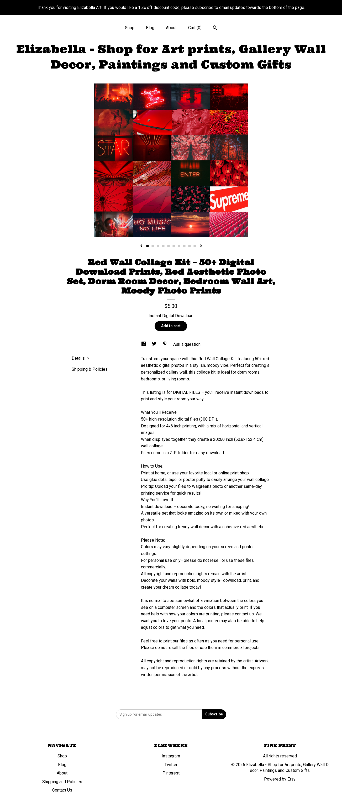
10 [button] (194, 246)
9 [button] (189, 246)
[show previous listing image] (141, 246)
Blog (150, 27)
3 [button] (158, 246)
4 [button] (163, 246)
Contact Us (62, 790)
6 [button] (173, 246)
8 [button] (184, 246)
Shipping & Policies (90, 369)
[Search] (215, 28)
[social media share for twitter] (154, 344)
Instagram (171, 755)
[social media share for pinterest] (165, 344)
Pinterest (171, 773)
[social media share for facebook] (144, 344)
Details (80, 358)
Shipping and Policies (62, 781)
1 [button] (147, 246)
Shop (129, 27)
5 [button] (168, 246)
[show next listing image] (201, 246)
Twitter (171, 764)
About (171, 27)
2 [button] (152, 246)
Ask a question (187, 344)
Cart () (195, 27)
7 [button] (179, 246)
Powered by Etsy (280, 779)
